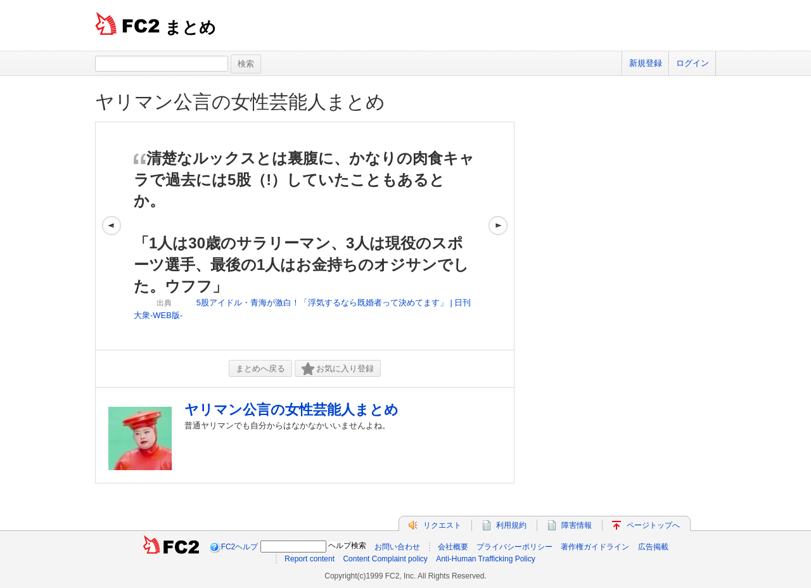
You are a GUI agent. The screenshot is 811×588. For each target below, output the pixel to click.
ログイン (692, 63)
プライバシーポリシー (514, 546)
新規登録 (645, 63)
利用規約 (511, 525)
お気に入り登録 (338, 369)
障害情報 (576, 525)
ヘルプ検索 (347, 545)
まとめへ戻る (260, 368)
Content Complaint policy (385, 558)
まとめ (190, 27)
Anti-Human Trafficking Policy (485, 558)
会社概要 (453, 546)
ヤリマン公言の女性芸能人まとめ (240, 101)
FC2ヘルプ (240, 546)
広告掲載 (653, 546)
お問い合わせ (397, 546)
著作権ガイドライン (595, 546)
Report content (309, 558)
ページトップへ (653, 525)
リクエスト (442, 525)
